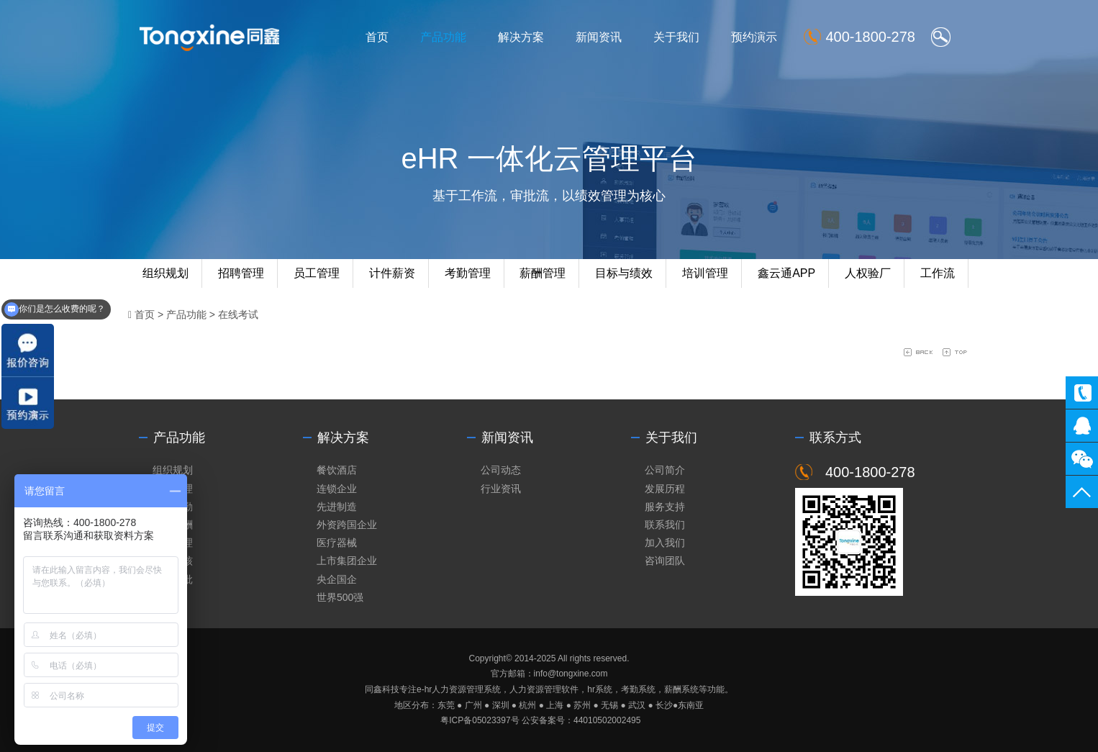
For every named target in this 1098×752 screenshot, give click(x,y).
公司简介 (665, 470)
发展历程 (665, 488)
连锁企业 (337, 488)
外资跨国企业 (347, 524)
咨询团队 (665, 560)
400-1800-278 (1082, 392)
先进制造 (337, 506)
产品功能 (443, 37)
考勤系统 (638, 689)
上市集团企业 (347, 560)
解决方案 (521, 37)
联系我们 (665, 524)
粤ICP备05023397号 (479, 720)
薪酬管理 (542, 273)
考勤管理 (468, 273)
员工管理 (317, 273)
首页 (377, 37)
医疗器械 (337, 542)
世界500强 (340, 597)
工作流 (937, 273)
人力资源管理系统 (466, 689)
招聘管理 (241, 273)
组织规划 (165, 273)
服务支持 (665, 506)
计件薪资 (392, 273)
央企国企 (337, 579)
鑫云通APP (786, 273)
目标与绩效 (624, 273)
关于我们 (676, 37)
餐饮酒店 (337, 470)
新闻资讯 (599, 37)
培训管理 (705, 273)
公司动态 (501, 470)
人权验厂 (868, 273)
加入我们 (665, 542)
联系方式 (835, 437)
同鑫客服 (1082, 425)
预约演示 (754, 37)
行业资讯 (501, 488)
